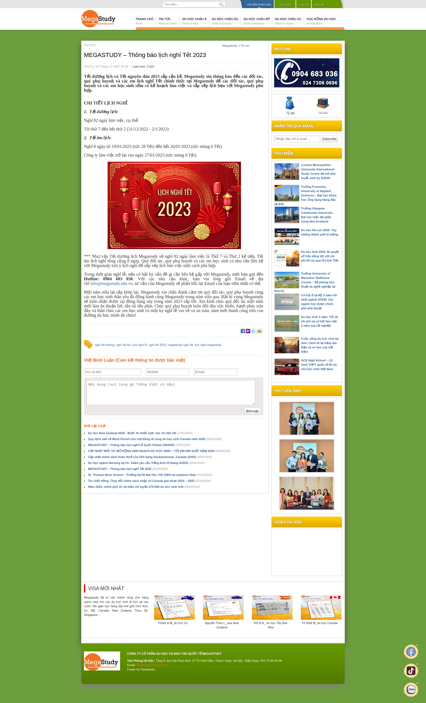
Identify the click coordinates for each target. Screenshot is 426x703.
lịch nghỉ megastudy (208, 344)
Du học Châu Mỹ (256, 21)
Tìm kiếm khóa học (259, 4)
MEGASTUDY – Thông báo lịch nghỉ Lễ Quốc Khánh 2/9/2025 (139, 445)
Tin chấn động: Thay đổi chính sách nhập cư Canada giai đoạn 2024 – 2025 (149, 480)
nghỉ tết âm (123, 344)
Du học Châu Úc (288, 21)
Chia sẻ (303, 4)
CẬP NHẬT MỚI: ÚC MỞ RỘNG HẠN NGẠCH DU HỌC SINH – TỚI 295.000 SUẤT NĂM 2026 (159, 451)
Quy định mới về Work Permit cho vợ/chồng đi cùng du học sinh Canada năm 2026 (154, 439)
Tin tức (168, 21)
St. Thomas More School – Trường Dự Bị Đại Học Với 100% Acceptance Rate (150, 474)
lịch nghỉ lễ (140, 344)
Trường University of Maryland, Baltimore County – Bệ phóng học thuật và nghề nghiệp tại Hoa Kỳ (304, 282)
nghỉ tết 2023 (157, 344)
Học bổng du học (321, 21)
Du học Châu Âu (225, 21)
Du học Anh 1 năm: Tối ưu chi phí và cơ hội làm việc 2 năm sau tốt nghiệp (319, 321)
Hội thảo (285, 4)
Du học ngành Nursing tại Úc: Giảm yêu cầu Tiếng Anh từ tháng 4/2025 (146, 463)
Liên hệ (319, 4)
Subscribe (329, 139)
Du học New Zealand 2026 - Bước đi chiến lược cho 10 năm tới (140, 433)
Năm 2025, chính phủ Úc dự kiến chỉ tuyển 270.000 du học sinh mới (144, 486)
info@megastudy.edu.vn (111, 283)
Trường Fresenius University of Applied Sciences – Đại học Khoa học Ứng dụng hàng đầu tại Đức (305, 195)
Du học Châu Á (194, 21)
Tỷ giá (290, 105)
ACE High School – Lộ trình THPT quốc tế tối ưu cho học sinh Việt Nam (319, 365)
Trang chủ (145, 21)
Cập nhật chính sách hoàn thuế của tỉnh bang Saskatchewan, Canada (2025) (150, 457)
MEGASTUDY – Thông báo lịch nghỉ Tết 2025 (128, 468)
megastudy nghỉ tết (180, 344)
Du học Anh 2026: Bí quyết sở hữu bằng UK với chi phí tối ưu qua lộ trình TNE (320, 256)
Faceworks (147, 669)
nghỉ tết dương (104, 344)
